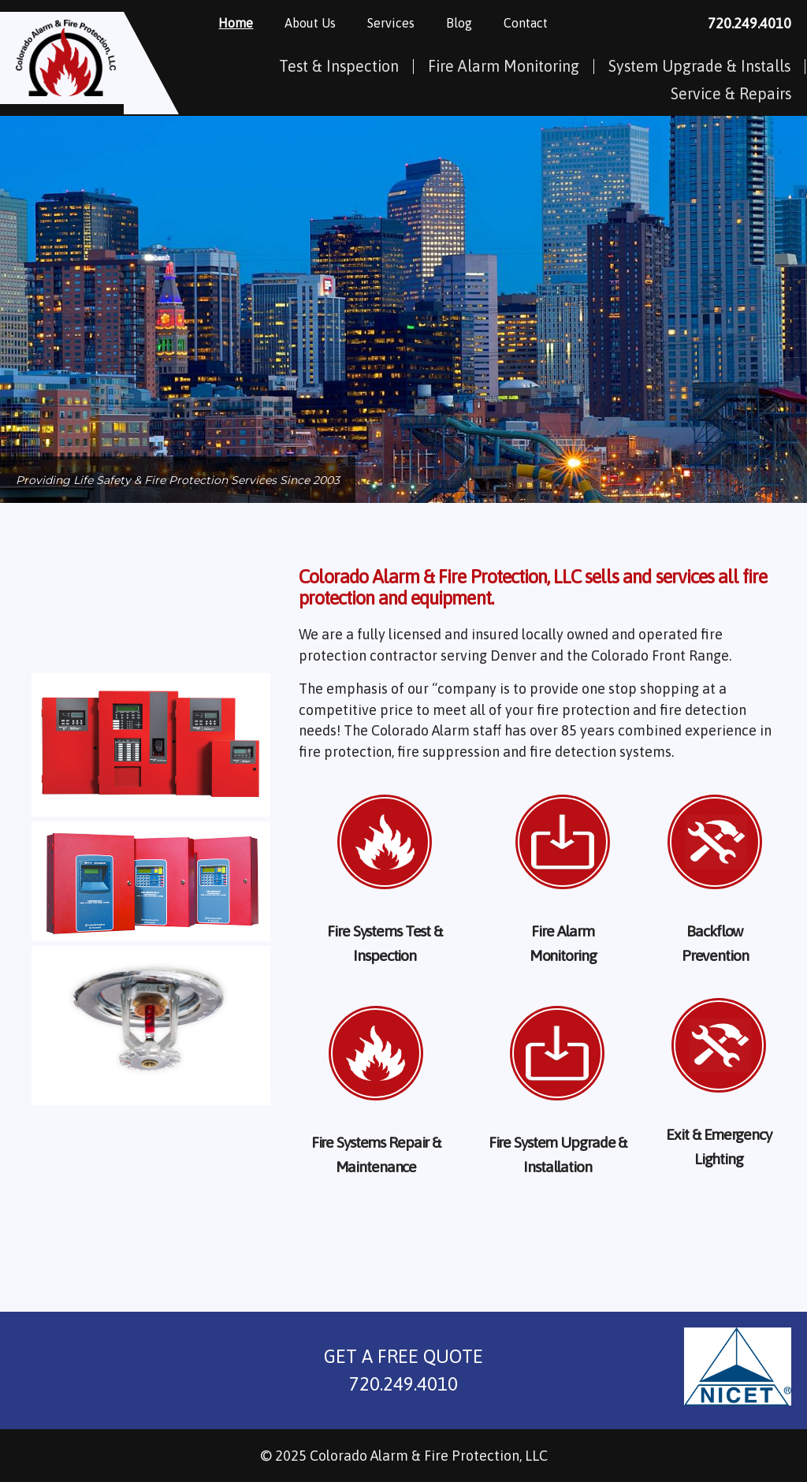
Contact (540, 23)
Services (405, 23)
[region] (403, 310)
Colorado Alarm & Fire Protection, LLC (429, 1455)
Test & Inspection (339, 66)
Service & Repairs (731, 93)
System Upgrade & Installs (699, 66)
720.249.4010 (749, 23)
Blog (473, 23)
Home (249, 23)
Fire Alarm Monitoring (503, 66)
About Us (324, 23)
